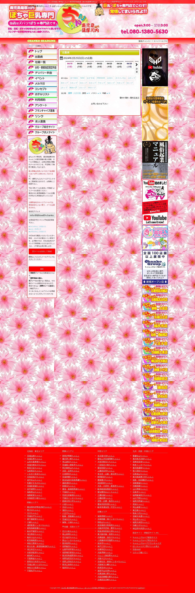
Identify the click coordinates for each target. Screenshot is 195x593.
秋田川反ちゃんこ (34, 467)
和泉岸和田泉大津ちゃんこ (109, 531)
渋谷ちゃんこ (68, 507)
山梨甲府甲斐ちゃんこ (71, 549)
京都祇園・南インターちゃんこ (111, 519)
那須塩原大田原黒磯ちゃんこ (74, 480)
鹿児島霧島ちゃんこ (141, 467)
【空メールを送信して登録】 (42, 251)
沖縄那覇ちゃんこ (140, 486)
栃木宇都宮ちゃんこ (35, 531)
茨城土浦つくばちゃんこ (37, 564)
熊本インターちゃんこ (142, 465)
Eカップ (92, 83)
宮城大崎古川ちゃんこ (36, 465)
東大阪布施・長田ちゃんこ (109, 534)
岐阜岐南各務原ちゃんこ (108, 489)
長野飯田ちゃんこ (69, 546)
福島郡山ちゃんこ (34, 492)
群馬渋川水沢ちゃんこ (36, 561)
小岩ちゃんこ (68, 504)
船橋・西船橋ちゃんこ (71, 516)
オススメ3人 (120, 78)
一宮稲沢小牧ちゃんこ (107, 465)
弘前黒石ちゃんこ (34, 470)
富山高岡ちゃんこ (69, 534)
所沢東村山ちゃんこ (70, 467)
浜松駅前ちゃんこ (105, 483)
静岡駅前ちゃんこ (105, 477)
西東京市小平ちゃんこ (71, 501)
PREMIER (101, 78)
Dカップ (83, 83)
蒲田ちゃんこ (68, 510)
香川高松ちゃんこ (140, 470)
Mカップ (92, 87)
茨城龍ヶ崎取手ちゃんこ (72, 465)
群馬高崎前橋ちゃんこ (36, 528)
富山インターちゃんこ (71, 540)
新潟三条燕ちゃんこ (70, 564)
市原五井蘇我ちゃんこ (71, 495)
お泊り (110, 78)
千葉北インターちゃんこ (72, 498)
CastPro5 (141, 588)
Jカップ (64, 87)
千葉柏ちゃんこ (69, 492)
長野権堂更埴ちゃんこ (71, 552)
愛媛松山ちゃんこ (140, 455)
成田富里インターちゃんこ (38, 525)
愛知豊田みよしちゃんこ (108, 492)
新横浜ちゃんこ (69, 486)
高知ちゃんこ (138, 504)
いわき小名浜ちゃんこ (36, 474)
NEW (82, 78)
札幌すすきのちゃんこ (36, 483)
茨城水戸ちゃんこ (34, 516)
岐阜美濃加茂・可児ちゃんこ (110, 507)
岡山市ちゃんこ (139, 519)
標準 (70, 93)
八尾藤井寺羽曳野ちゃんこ (109, 540)
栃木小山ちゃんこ (34, 537)
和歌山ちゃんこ (104, 522)
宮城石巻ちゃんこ (34, 458)
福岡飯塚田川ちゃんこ (142, 495)
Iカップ (130, 83)
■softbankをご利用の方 (37, 231)
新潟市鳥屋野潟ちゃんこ (72, 555)
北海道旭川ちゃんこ (35, 477)
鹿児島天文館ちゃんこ (142, 458)
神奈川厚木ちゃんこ (35, 543)
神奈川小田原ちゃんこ (36, 567)
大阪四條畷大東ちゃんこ (108, 576)
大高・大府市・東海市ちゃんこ (111, 486)
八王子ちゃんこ (69, 513)
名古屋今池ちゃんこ (106, 455)
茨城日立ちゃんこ (69, 519)
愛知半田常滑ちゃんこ (107, 504)
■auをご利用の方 (35, 229)
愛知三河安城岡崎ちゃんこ (109, 458)
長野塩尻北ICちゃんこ (71, 558)
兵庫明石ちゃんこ (105, 549)
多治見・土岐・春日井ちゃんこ (111, 474)
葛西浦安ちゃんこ (69, 483)
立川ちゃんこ (32, 513)
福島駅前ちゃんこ (34, 495)
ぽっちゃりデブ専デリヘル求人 (146, 546)
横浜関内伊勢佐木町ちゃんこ (39, 507)
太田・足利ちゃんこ (70, 470)
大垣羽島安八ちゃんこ (107, 461)
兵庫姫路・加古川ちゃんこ (109, 537)
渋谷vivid (137, 549)
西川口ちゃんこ (33, 510)
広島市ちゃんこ (139, 492)
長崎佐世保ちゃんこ (141, 461)
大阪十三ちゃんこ (105, 558)
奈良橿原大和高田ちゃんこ (109, 525)
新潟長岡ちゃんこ (69, 543)
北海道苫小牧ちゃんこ (36, 498)
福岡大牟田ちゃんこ (141, 522)
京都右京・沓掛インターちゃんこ (112, 561)
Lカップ (82, 87)
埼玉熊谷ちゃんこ (34, 534)
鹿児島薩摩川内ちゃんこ (143, 477)
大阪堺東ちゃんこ (105, 552)
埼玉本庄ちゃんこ (34, 549)
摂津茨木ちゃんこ (105, 567)
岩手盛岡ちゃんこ (34, 489)
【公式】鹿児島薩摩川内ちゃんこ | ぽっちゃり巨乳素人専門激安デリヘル (85, 588)
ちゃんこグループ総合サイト (145, 537)
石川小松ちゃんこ (69, 531)
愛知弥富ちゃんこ (105, 467)
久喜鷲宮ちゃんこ (69, 474)
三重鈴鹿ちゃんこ (105, 498)
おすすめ (91, 78)
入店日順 (77, 93)
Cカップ (73, 83)
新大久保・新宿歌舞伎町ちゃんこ (41, 546)
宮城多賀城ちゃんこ (35, 486)
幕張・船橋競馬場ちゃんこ (73, 489)
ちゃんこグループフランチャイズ (147, 543)
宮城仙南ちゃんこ (34, 455)
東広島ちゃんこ (139, 510)
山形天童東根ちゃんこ (36, 461)
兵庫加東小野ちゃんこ (107, 573)
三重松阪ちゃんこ (105, 495)
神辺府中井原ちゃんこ (142, 528)
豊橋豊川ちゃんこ (105, 480)
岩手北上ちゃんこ (34, 480)
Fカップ (101, 83)
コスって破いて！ (140, 552)
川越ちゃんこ (32, 522)
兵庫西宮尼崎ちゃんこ (107, 579)
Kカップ (73, 87)
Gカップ (111, 83)
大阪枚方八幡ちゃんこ (107, 564)
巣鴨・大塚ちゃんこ (70, 522)
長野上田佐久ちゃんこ (71, 561)
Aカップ (131, 78)
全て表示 (74, 78)
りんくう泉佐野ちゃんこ (108, 555)
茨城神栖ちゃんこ (69, 477)
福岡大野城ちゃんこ (141, 501)
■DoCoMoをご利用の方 (37, 226)
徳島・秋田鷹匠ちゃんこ (143, 480)
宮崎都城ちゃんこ (140, 483)
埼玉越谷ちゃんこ (69, 461)
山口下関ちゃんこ (140, 498)
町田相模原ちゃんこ (35, 540)
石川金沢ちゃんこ (69, 537)
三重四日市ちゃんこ (106, 470)
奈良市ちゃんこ (104, 543)
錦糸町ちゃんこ (33, 555)
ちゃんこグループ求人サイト (145, 540)
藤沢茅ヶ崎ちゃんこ (70, 458)
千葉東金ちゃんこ (34, 558)
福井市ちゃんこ (69, 567)
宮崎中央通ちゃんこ (141, 516)
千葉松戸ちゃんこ (34, 570)
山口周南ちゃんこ (140, 489)
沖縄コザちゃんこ (140, 525)
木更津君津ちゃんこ (35, 552)
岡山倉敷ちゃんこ (140, 507)
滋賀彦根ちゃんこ (105, 516)
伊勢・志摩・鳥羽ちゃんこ (109, 501)
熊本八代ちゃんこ (140, 513)
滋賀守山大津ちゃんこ (107, 570)
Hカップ (120, 83)
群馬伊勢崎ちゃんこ (70, 455)
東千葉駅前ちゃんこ (35, 519)
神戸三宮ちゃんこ (105, 546)
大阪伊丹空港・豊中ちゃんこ (110, 528)
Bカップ (64, 83)
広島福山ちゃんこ (140, 474)
